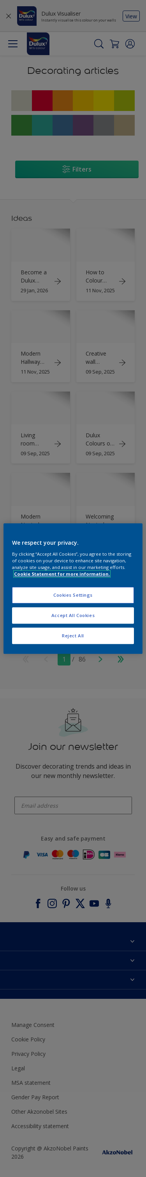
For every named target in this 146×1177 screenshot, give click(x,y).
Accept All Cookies (73, 615)
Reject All (73, 636)
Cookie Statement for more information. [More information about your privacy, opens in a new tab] (62, 574)
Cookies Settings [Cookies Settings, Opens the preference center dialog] (73, 595)
